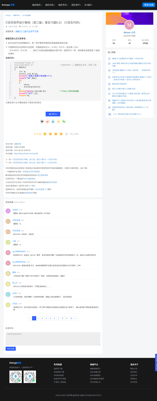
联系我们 (133, 372)
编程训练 (50, 5)
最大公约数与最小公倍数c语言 (124, 89)
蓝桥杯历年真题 (60, 379)
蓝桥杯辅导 (29, 193)
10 (71, 318)
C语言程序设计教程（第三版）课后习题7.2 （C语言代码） (35, 163)
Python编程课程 (29, 179)
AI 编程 (88, 5)
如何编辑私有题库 (97, 379)
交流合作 (133, 375)
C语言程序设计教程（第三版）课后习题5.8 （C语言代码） (35, 159)
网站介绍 (133, 369)
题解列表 (16, 15)
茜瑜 (14, 272)
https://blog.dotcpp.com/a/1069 (26, 154)
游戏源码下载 (59, 372)
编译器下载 (58, 369)
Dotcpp (8, 5)
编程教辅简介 (95, 369)
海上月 (15, 283)
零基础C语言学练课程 (31, 172)
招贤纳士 (133, 379)
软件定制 (133, 382)
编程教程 (37, 5)
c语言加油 (16, 220)
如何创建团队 (95, 375)
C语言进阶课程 (42, 175)
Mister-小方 (129, 32)
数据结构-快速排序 (119, 84)
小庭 (14, 241)
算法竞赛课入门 (41, 189)
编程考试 (63, 5)
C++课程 (31, 186)
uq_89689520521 (19, 251)
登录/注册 (148, 5)
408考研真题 (59, 375)
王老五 (15, 304)
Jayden (15, 210)
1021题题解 (26, 15)
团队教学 (76, 5)
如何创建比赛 (95, 372)
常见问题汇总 (95, 382)
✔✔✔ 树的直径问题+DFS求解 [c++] (127, 114)
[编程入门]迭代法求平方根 (27, 31)
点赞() (53, 114)
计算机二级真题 (60, 382)
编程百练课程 (52, 182)
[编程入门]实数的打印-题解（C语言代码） (128, 59)
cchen (14, 293)
